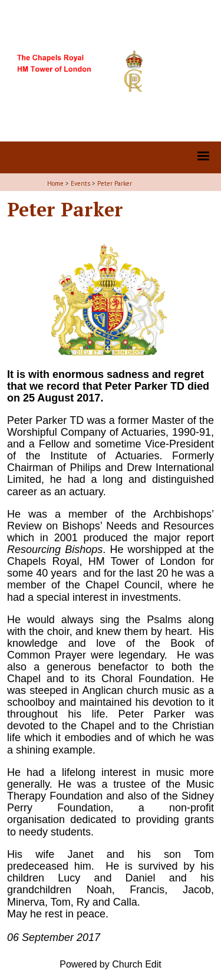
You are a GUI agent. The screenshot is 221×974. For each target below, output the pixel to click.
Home (55, 183)
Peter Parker (114, 183)
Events (80, 183)
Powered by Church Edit (110, 964)
